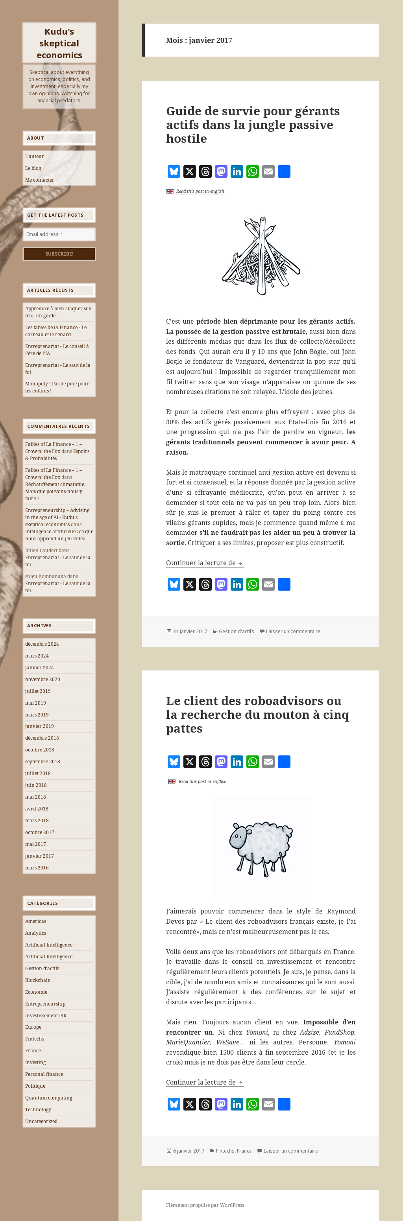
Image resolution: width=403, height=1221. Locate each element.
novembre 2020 (42, 679)
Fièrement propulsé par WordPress (205, 1205)
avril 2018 (36, 808)
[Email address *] (59, 234)
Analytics (35, 933)
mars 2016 (37, 867)
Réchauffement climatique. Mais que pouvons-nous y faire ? (55, 491)
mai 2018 (35, 797)
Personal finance (44, 1074)
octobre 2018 (39, 749)
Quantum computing (48, 1097)
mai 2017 (35, 844)
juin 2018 (36, 785)
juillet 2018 (38, 773)
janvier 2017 (39, 856)
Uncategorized (41, 1121)
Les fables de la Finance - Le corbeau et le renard (56, 331)
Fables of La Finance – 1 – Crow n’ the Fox (53, 448)
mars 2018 (37, 820)
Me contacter (39, 180)
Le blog (33, 168)
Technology (38, 1109)
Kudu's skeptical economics (59, 43)
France (33, 1050)
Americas (35, 921)
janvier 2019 (39, 726)
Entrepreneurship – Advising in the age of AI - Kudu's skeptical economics (57, 517)
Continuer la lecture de (205, 562)
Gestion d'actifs (42, 968)
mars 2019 (37, 714)
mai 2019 (35, 703)
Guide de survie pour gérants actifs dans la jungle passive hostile (253, 124)
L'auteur (34, 156)
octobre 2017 (39, 832)
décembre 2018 (42, 738)
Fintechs (34, 1038)
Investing (35, 1062)
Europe (33, 1027)
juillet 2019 (38, 691)
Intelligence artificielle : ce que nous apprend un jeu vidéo (59, 535)
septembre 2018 (42, 761)
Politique (35, 1086)
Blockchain (38, 980)
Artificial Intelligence (48, 944)
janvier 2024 (39, 667)
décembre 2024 (42, 644)
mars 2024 (37, 655)
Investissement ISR (46, 1015)
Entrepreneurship (45, 1003)
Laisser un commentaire (293, 631)
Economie (36, 992)
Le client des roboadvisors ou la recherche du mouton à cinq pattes (257, 714)
